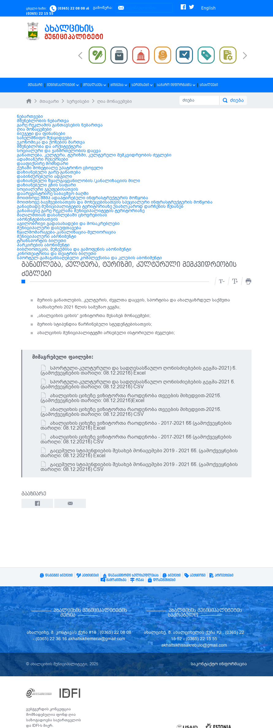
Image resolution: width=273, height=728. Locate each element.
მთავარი (35, 85)
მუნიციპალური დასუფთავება (49, 228)
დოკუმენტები (161, 580)
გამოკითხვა (113, 580)
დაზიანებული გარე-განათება (49, 172)
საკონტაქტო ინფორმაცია (219, 664)
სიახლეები (209, 85)
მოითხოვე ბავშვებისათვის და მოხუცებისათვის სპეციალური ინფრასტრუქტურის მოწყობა (115, 202)
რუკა (137, 580)
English (208, 8)
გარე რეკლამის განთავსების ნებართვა (60, 125)
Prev (80, 55)
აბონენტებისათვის (37, 219)
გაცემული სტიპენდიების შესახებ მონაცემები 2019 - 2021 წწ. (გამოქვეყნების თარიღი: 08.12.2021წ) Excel (139, 453)
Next (244, 56)
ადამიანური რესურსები (42, 159)
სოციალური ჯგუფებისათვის (47, 189)
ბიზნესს (118, 85)
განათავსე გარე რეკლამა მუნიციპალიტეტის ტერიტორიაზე (80, 211)
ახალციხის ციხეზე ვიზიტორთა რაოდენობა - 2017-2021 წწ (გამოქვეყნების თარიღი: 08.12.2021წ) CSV (136, 439)
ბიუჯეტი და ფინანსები (41, 133)
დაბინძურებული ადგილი (44, 176)
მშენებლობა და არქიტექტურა (49, 146)
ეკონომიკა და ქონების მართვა (51, 142)
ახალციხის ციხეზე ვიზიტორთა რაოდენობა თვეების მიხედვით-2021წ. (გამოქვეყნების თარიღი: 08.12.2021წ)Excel (130, 398)
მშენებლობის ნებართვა (43, 121)
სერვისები (142, 85)
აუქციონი (195, 575)
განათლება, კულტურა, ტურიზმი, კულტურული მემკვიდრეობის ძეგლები (94, 155)
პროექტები (221, 575)
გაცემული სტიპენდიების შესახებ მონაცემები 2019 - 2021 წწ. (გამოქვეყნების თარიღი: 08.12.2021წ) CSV (139, 467)
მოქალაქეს (94, 85)
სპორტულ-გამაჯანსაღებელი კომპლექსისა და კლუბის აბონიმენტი (89, 258)
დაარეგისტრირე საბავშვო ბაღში (53, 193)
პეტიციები (87, 575)
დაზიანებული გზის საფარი (46, 185)
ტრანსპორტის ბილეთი (41, 241)
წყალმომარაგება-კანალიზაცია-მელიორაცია (66, 232)
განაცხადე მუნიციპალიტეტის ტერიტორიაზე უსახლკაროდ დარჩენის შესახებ (100, 206)
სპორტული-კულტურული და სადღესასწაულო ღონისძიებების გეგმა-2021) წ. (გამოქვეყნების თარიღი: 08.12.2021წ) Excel (138, 370)
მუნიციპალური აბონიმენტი (46, 236)
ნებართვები (30, 116)
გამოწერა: (103, 7)
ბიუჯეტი (171, 575)
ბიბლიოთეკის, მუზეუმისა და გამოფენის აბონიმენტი (74, 249)
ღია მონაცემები (114, 101)
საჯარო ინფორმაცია (176, 85)
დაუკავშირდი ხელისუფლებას (130, 575)
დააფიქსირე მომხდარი (42, 163)
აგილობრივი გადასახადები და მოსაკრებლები (68, 223)
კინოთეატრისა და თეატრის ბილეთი (56, 253)
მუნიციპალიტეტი (63, 85)
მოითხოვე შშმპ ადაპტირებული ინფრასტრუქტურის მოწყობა (82, 198)
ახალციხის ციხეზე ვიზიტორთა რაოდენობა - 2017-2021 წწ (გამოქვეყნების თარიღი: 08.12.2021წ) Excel (136, 425)
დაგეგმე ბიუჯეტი (56, 575)
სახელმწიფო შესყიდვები (44, 138)
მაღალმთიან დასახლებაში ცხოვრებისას (62, 215)
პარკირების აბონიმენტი (43, 245)
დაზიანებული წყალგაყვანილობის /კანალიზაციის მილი (78, 181)
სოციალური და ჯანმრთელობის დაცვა (59, 151)
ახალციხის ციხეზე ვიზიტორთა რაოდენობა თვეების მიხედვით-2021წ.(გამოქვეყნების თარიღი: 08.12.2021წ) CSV (130, 412)
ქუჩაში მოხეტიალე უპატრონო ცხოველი (60, 168)
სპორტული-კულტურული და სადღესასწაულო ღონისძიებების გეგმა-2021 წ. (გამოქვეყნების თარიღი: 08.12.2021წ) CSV (137, 384)
